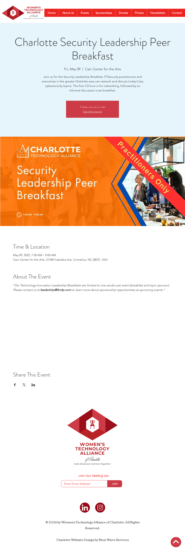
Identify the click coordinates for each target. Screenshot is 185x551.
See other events (92, 111)
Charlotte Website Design (75, 539)
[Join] (114, 483)
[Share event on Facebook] (15, 384)
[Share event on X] (24, 384)
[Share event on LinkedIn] (33, 384)
